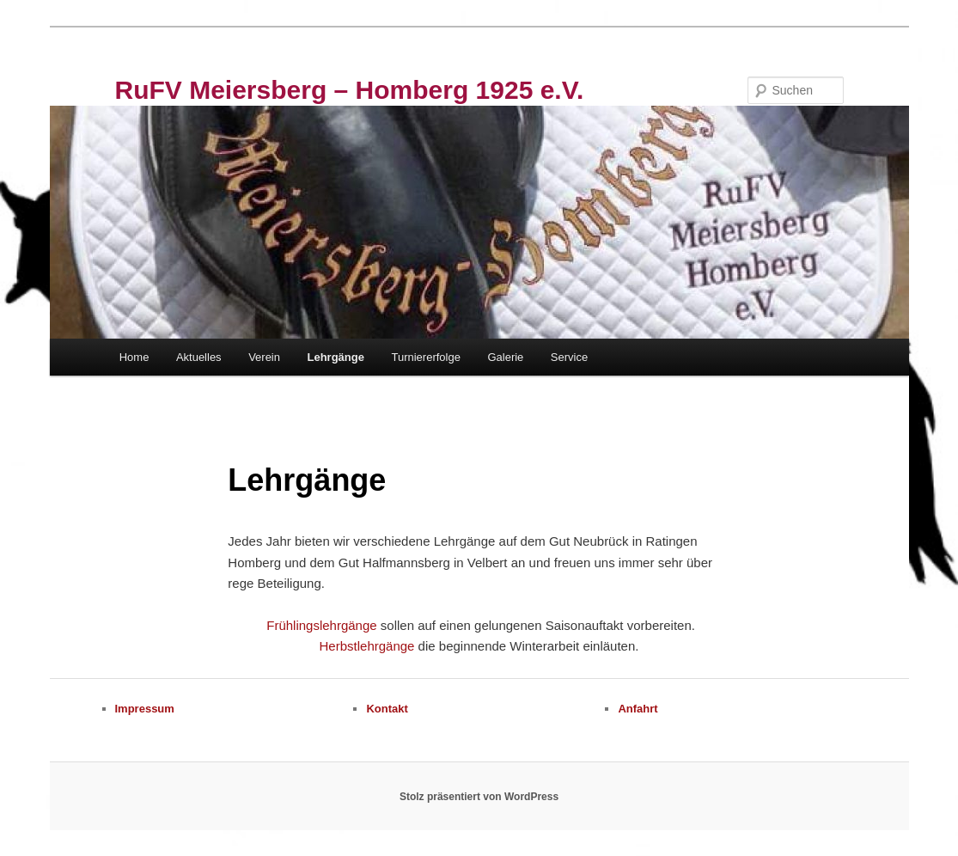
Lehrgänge (336, 357)
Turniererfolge (425, 357)
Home (134, 357)
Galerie (505, 357)
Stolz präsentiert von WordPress (479, 797)
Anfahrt (637, 708)
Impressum (144, 708)
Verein (264, 357)
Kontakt (386, 708)
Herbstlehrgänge (367, 646)
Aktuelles (199, 357)
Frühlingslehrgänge (323, 625)
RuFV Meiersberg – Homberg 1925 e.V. (349, 90)
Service (569, 357)
